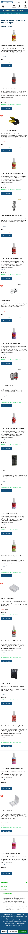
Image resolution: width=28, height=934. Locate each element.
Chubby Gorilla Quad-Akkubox (9, 130)
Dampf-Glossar (7, 899)
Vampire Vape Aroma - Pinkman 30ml (10, 853)
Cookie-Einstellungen (11, 897)
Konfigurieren (22, 932)
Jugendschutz (22, 898)
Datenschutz (12, 902)
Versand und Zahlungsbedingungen (17, 901)
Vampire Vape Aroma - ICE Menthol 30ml (11, 641)
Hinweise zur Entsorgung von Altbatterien (11, 898)
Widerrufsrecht (6, 902)
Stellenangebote (7, 901)
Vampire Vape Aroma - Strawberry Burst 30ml (13, 726)
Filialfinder (19, 897)
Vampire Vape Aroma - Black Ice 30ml (10, 88)
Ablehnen (4, 932)
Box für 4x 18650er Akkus (7, 811)
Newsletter (12, 904)
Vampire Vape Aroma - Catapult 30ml (10, 343)
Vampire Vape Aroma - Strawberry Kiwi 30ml (12, 173)
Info (24, 10)
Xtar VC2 (3, 471)
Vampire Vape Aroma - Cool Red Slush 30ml (12, 428)
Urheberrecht (21, 899)
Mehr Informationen (19, 927)
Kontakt (16, 904)
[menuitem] (25, 6)
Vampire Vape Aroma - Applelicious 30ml (11, 556)
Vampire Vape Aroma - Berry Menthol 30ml (12, 768)
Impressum (13, 899)
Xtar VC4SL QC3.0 (5, 683)
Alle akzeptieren (13, 932)
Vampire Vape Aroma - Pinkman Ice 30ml (11, 513)
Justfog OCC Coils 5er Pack (8, 386)
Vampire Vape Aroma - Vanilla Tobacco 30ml (12, 45)
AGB (17, 899)
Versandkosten (22, 907)
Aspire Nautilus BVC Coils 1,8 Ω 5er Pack (11, 215)
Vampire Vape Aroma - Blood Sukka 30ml (11, 258)
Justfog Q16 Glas (5, 300)
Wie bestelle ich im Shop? (20, 902)
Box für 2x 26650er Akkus (7, 598)
